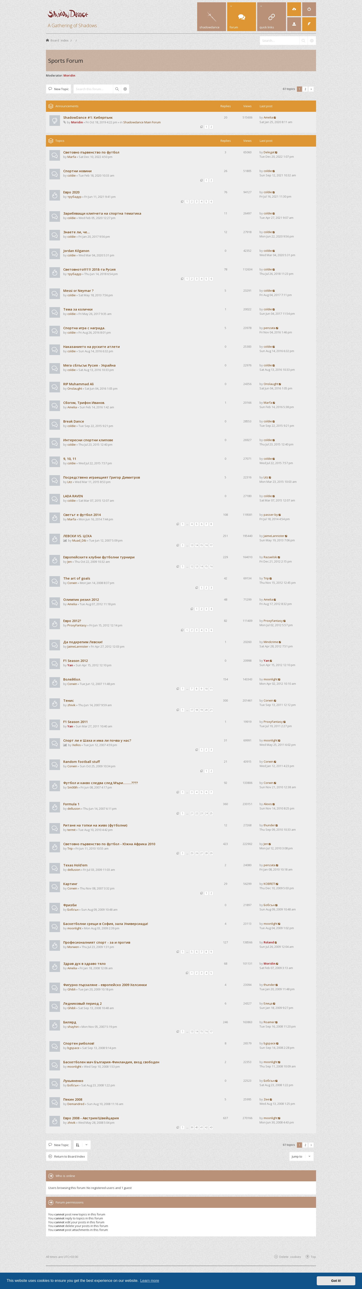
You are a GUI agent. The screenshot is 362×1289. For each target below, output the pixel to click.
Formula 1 (71, 804)
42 (206, 1127)
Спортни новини (77, 171)
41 (201, 1127)
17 (211, 545)
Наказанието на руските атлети (91, 346)
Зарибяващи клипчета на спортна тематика (102, 213)
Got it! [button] (336, 1281)
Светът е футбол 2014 (82, 515)
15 (201, 545)
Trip (266, 578)
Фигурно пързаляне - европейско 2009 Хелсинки (105, 985)
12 (191, 566)
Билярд (69, 1022)
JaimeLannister (274, 536)
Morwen (73, 947)
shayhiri (73, 1027)
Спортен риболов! (78, 1043)
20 (206, 709)
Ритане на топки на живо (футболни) (95, 825)
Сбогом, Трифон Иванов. (84, 402)
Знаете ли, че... (76, 232)
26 (196, 853)
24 (206, 813)
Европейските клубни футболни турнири (99, 557)
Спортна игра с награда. (84, 328)
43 (211, 1127)
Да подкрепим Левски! (83, 642)
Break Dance (73, 421)
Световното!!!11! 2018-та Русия (89, 269)
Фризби (70, 905)
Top (313, 1256)
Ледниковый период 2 (82, 1003)
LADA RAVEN (73, 496)
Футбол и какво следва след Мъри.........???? (100, 783)
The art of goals (76, 578)
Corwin (72, 583)
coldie (71, 175)
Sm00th (72, 787)
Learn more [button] (149, 1281)
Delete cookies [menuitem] (290, 1256)
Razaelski (270, 557)
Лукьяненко (73, 1081)
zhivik (71, 705)
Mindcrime (271, 642)
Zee (266, 1099)
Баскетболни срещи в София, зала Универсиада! (105, 924)
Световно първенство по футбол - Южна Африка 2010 (109, 844)
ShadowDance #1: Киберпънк (88, 117)
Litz (69, 482)
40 (196, 1127)
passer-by (271, 515)
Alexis (268, 804)
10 (206, 688)
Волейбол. (72, 679)
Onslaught (74, 388)
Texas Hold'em (75, 865)
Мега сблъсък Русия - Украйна (89, 365)
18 (196, 709)
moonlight (271, 679)
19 (201, 709)
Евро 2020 (71, 192)
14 (196, 545)
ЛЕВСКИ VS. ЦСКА (77, 536)
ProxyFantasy (77, 625)
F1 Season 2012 (75, 660)
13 (191, 545)
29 (211, 853)
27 (201, 853)
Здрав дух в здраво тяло (84, 963)
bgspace (73, 1048)
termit (71, 830)
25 (211, 813)
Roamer (269, 1022)
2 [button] (305, 89)
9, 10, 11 (69, 458)
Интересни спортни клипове (88, 440)
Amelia (268, 117)
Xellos (76, 745)
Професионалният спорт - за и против (96, 942)
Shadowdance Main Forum (142, 122)
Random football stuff (81, 761)
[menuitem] (294, 9)
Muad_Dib (79, 540)
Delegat (269, 152)
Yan (70, 665)
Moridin (69, 75)
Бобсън (72, 909)
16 (206, 545)
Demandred (75, 1104)
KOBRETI (269, 884)
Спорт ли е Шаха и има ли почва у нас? (97, 740)
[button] (311, 89)
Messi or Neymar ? (78, 290)
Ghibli (71, 989)
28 (206, 853)
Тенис (68, 700)
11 (211, 688)
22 (196, 813)
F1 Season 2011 (75, 722)
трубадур (74, 197)
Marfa (71, 157)
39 (191, 1127)
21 (211, 709)
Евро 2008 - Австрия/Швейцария (91, 1118)
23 (201, 813)
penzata (269, 328)
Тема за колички (78, 309)
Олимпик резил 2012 (81, 599)
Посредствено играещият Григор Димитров (101, 477)
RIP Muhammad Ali (78, 384)
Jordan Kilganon (76, 251)
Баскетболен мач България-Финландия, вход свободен (111, 1062)
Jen (69, 562)
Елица (268, 1003)
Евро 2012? (72, 621)
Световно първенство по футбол (91, 152)
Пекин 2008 (72, 1099)
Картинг (70, 884)
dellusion (73, 808)
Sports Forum (65, 60)
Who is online (65, 1176)
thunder (269, 825)
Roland (269, 942)
